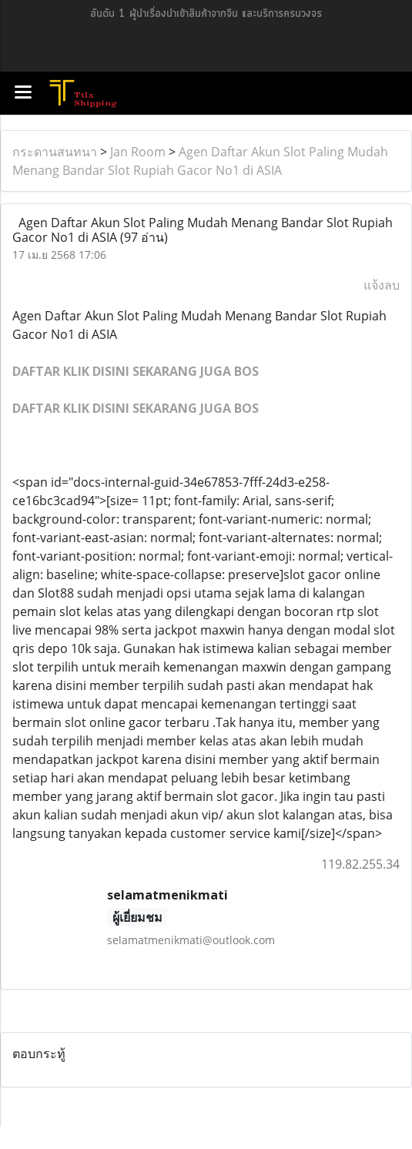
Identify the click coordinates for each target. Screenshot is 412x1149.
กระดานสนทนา (54, 151)
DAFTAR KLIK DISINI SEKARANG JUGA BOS (135, 371)
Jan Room (138, 151)
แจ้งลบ (381, 284)
